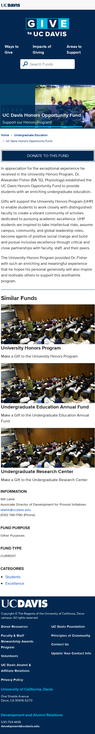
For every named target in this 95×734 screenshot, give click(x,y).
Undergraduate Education (31, 135)
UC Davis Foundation (68, 626)
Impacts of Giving (42, 49)
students (13, 577)
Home (5, 135)
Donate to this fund (48, 155)
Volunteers (9, 655)
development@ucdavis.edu (20, 726)
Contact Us (60, 644)
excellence (14, 583)
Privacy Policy (12, 679)
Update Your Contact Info (71, 653)
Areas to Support (74, 49)
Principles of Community (70, 635)
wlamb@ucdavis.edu (15, 509)
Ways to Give (12, 49)
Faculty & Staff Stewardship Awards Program (17, 641)
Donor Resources (14, 626)
